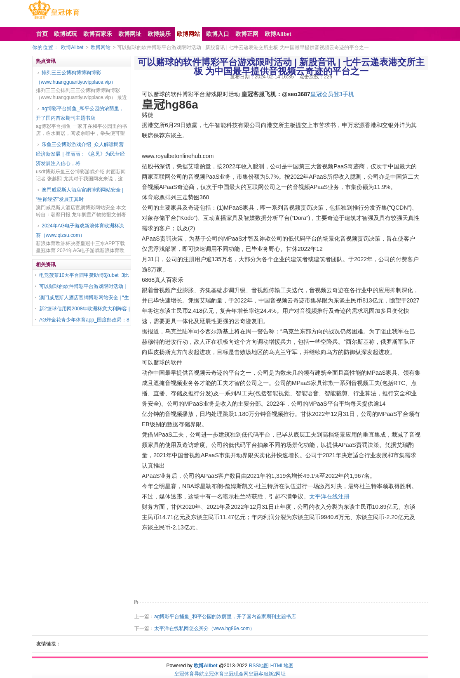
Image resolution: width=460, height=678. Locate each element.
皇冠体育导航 (189, 674)
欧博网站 (100, 47)
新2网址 (277, 674)
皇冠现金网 (236, 674)
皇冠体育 (214, 674)
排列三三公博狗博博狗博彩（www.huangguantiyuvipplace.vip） (76, 77)
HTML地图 (282, 666)
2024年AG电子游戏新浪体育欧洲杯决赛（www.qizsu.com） (80, 230)
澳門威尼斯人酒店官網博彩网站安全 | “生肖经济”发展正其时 (79, 194)
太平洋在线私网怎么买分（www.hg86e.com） (204, 628)
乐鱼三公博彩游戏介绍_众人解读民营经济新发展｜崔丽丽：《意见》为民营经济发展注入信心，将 (80, 154)
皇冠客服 (258, 674)
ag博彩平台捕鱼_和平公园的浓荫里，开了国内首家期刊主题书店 (80, 113)
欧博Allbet (72, 47)
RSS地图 (259, 666)
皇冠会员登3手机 (332, 94)
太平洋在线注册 (329, 496)
